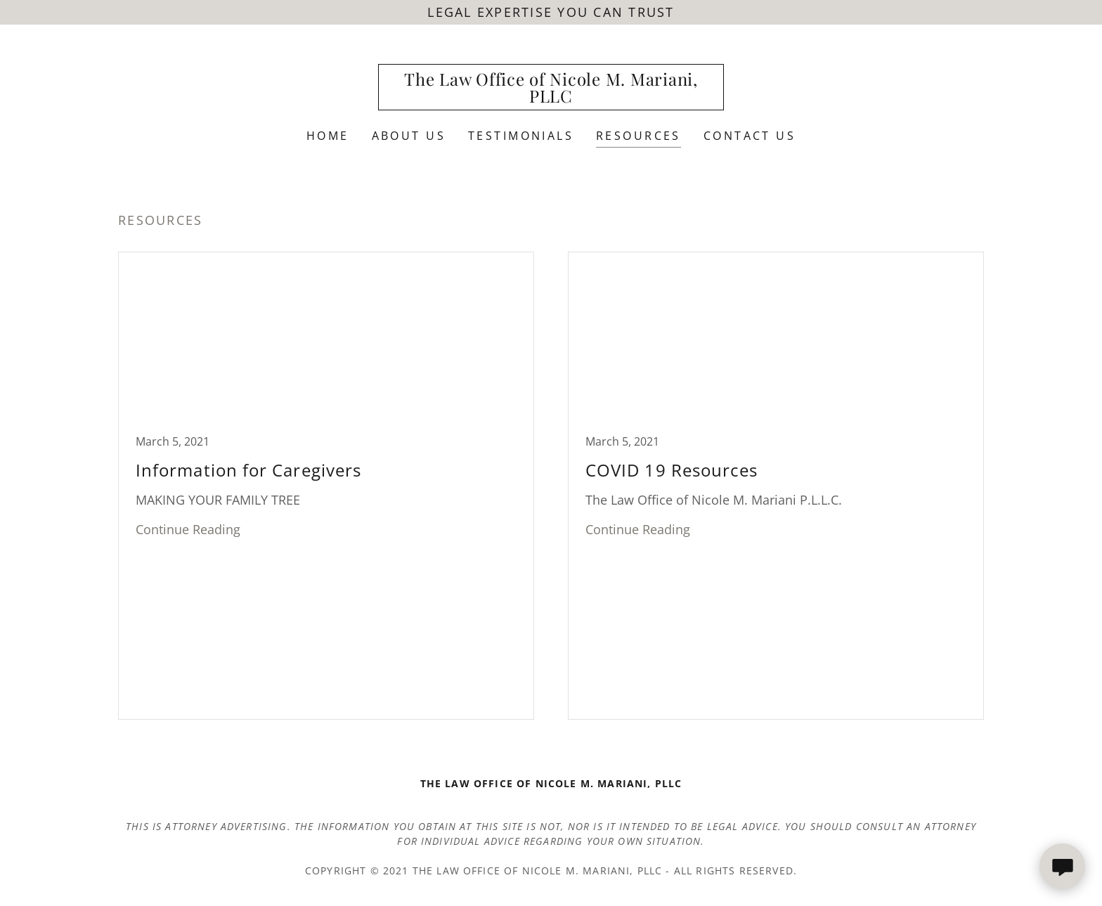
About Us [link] (409, 135)
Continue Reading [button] (188, 529)
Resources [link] (638, 135)
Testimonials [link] (520, 135)
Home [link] (327, 135)
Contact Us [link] (750, 135)
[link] (551, 97)
